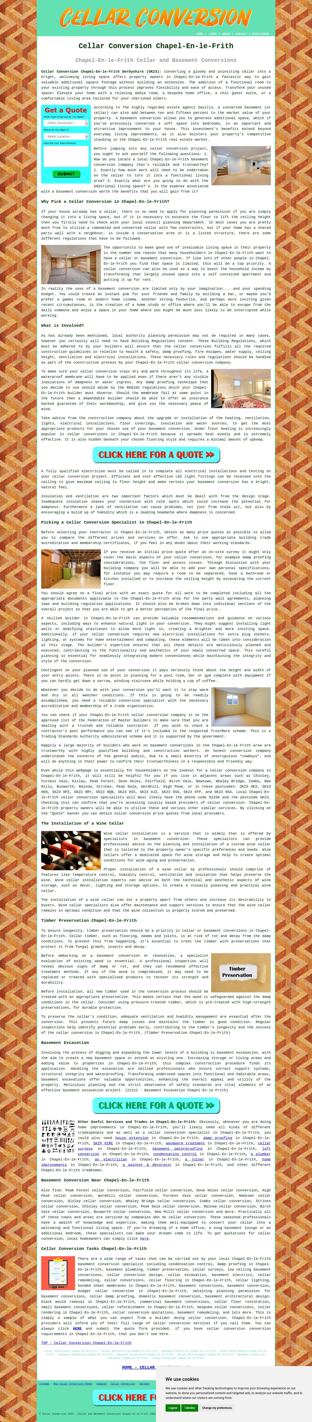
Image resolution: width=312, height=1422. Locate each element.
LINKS (212, 34)
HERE (77, 1329)
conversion (129, 289)
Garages (144, 1384)
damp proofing (217, 1138)
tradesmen (91, 1170)
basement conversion (140, 118)
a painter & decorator (147, 1165)
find (56, 1190)
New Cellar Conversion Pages (73, 1384)
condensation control (175, 1154)
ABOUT (226, 34)
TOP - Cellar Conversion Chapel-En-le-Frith (86, 1343)
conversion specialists (100, 797)
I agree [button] (173, 1407)
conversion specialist (187, 1133)
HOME (200, 34)
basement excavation (237, 1053)
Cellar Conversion (123, 1384)
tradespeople (91, 1133)
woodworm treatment (185, 1143)
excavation (113, 1069)
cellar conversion (169, 149)
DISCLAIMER (260, 34)
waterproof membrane (61, 377)
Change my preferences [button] (217, 1407)
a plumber (261, 1154)
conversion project (87, 477)
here (144, 1239)
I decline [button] (189, 1407)
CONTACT (241, 34)
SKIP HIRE (103, 1143)
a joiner (194, 1160)
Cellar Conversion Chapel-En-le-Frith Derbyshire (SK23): (101, 72)
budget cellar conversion (106, 1291)
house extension (131, 1138)
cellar (248, 72)
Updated (101, 1384)
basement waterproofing (178, 1149)
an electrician (111, 1160)
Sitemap (44, 1384)
